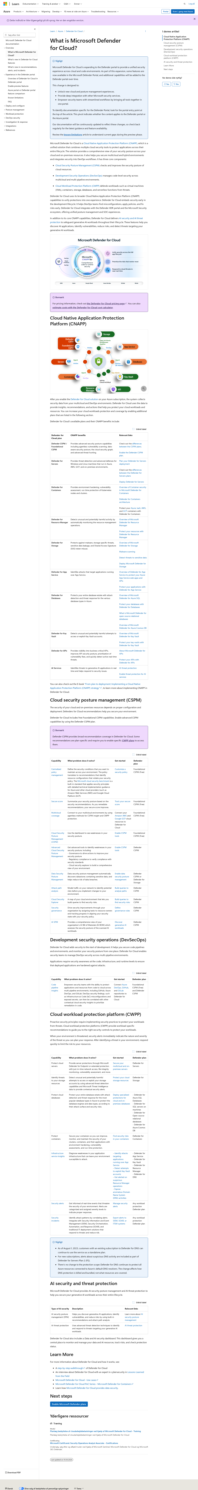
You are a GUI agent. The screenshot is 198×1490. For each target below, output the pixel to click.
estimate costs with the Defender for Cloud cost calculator (83, 307)
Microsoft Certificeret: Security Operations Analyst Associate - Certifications (84, 1443)
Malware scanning (127, 551)
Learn (52, 31)
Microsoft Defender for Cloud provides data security (92, 1387)
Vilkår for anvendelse (169, 1488)
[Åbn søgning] (184, 3)
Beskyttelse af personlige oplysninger (79, 1488)
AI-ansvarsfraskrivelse (12, 1488)
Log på (192, 3)
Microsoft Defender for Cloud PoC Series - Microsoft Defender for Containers (93, 1383)
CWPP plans (128, 740)
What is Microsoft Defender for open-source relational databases (132, 616)
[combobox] (19, 35)
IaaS (138, 508)
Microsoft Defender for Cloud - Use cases (76, 1379)
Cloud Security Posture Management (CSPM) (78, 165)
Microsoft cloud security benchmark (93, 781)
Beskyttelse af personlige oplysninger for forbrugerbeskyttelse (127, 1488)
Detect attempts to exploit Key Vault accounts (121, 1171)
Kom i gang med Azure (183, 11)
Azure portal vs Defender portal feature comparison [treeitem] (21, 92)
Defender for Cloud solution (84, 399)
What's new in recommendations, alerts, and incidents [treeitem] (22, 69)
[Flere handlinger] (145, 31)
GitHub (125, 987)
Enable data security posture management (122, 876)
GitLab (121, 990)
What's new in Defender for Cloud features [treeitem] (22, 61)
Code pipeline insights (54, 987)
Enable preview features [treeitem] (18, 86)
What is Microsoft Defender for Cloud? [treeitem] (22, 54)
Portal (165, 11)
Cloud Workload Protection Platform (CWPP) (77, 185)
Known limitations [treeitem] (15, 97)
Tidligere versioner (33, 1488)
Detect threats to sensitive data (133, 557)
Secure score (57, 801)
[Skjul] (35, 29)
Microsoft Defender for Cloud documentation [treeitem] (18, 42)
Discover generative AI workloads (120, 925)
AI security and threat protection (178, 61)
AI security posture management (134, 1317)
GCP (125, 511)
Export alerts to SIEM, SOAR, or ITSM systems (120, 1220)
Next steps (168, 69)
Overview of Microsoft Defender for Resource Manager (129, 522)
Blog (47, 1488)
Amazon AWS (121, 815)
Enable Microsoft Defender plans (69, 1404)
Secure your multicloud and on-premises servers (121, 1066)
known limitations (73, 134)
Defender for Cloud (74, 31)
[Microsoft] (5, 4)
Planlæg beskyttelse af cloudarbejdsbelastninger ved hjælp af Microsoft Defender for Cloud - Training (95, 1431)
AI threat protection (128, 668)
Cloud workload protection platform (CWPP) (175, 56)
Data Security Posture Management (57, 876)
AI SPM (54, 922)
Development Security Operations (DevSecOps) (79, 175)
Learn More (169, 65)
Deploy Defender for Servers (131, 481)
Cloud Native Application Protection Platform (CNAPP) (110, 143)
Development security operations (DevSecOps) (178, 50)
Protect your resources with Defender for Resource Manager (131, 534)
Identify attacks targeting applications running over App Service (120, 1159)
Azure (60, 31)
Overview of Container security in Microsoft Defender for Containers (132, 490)
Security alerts (57, 1203)
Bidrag (57, 1488)
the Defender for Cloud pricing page (106, 303)
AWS (143, 508)
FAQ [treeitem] (10, 101)
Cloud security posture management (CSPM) (173, 44)
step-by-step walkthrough (70, 1367)
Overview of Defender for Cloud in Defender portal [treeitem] (23, 80)
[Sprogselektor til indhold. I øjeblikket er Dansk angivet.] (9, 1482)
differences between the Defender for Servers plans (130, 472)
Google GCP (120, 818)
